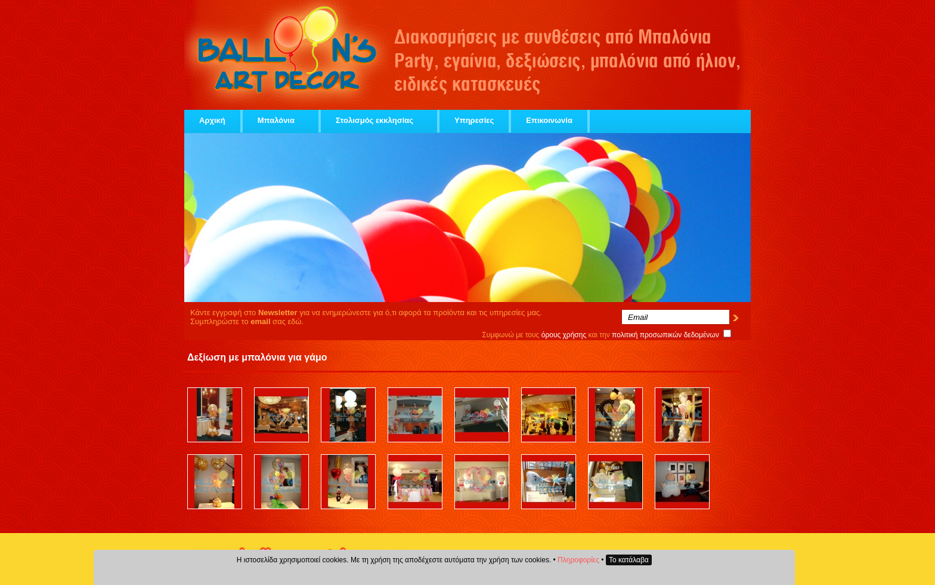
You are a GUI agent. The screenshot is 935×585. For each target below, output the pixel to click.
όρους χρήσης (564, 335)
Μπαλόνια (281, 120)
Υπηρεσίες (474, 120)
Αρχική (212, 120)
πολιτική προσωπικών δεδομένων (665, 335)
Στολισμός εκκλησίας (379, 120)
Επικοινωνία (549, 120)
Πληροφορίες (578, 560)
